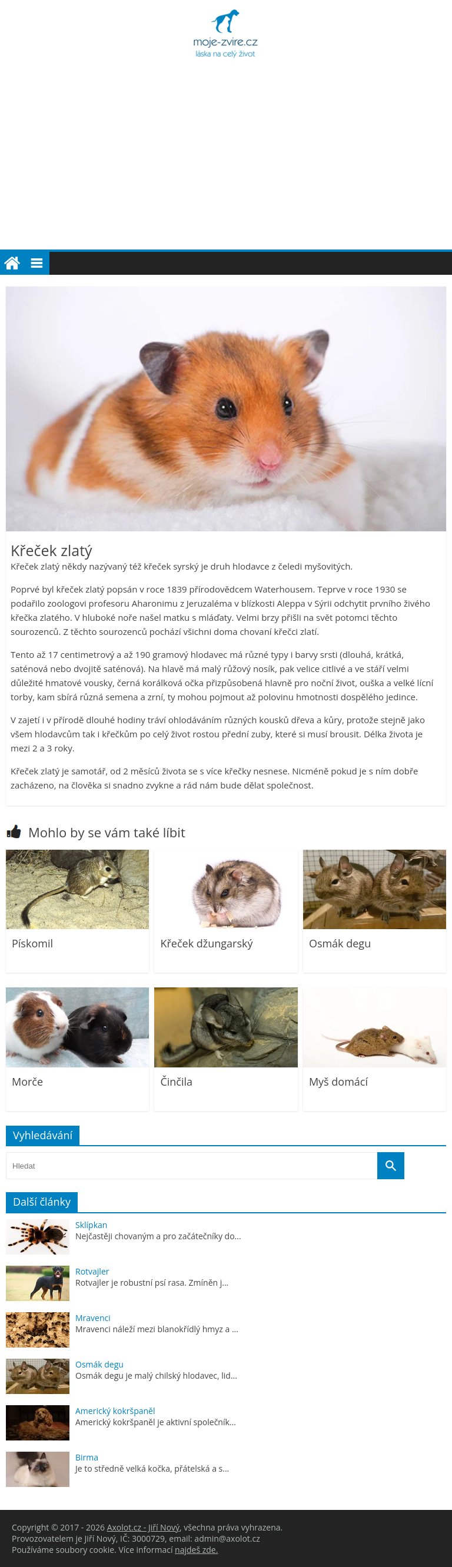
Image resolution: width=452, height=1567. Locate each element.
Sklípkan (91, 1224)
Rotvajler (92, 1271)
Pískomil (32, 943)
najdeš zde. (196, 1549)
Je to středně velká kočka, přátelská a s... (152, 1468)
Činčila (176, 1081)
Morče (27, 1081)
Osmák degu (340, 943)
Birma (86, 1457)
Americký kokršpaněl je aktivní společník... (155, 1422)
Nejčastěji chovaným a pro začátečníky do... (158, 1236)
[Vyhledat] (390, 1165)
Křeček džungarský (206, 943)
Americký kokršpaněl (115, 1410)
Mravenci (93, 1317)
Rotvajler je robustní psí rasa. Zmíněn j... (151, 1282)
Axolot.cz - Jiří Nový (143, 1527)
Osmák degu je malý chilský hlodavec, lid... (156, 1375)
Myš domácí (338, 1081)
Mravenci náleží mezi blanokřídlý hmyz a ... (156, 1329)
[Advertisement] (226, 161)
